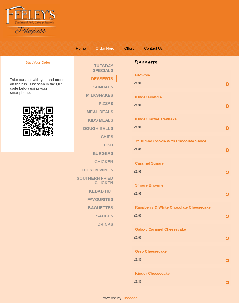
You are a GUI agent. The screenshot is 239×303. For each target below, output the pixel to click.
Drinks (105, 224)
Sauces (104, 216)
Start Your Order (37, 62)
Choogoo (129, 298)
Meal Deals (100, 112)
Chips (107, 136)
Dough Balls (98, 128)
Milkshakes (99, 95)
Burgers (103, 153)
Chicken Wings (96, 170)
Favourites (100, 199)
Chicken (103, 161)
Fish (108, 145)
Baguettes (100, 207)
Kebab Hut (101, 191)
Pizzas (106, 103)
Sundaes (103, 87)
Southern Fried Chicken (95, 180)
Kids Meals (100, 120)
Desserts (102, 78)
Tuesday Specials (103, 68)
